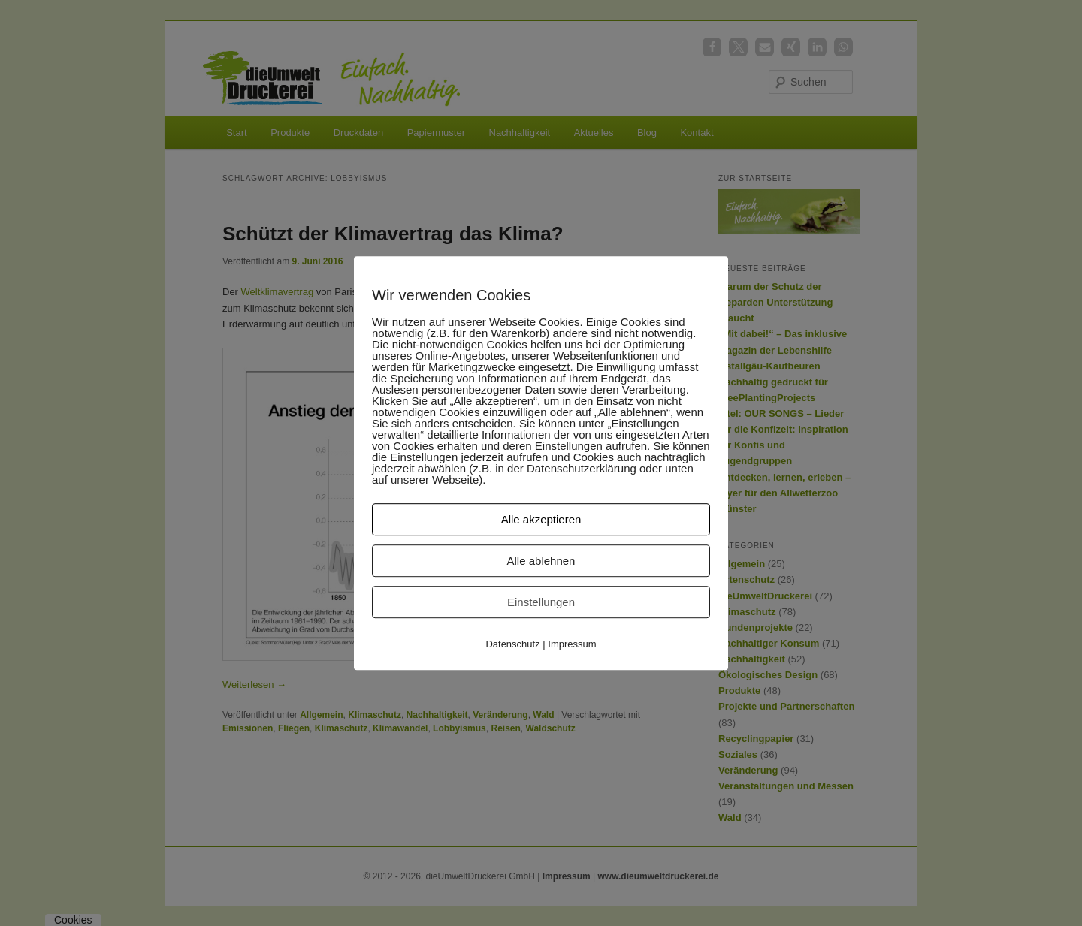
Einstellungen (541, 602)
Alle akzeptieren (541, 519)
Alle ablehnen (541, 560)
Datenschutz (512, 644)
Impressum (572, 644)
